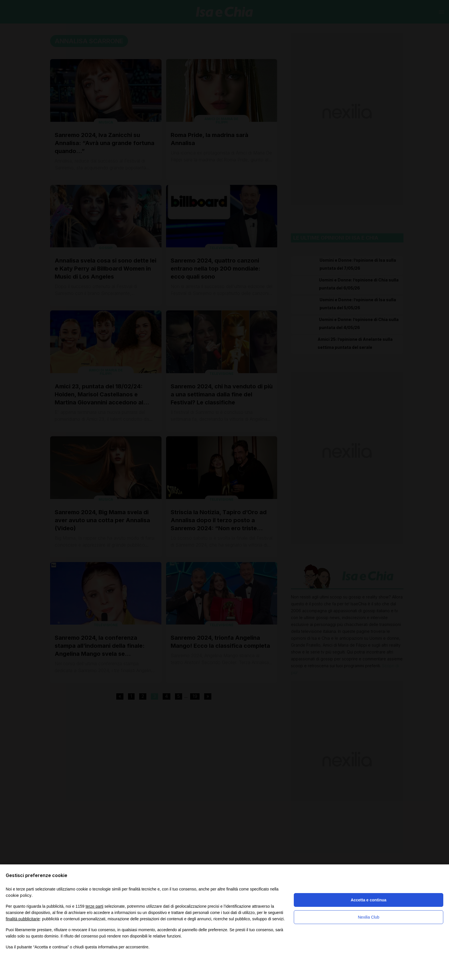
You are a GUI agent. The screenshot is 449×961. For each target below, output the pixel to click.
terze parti (94, 906)
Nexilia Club (368, 917)
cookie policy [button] (18, 895)
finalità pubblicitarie (23, 919)
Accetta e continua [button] (368, 900)
